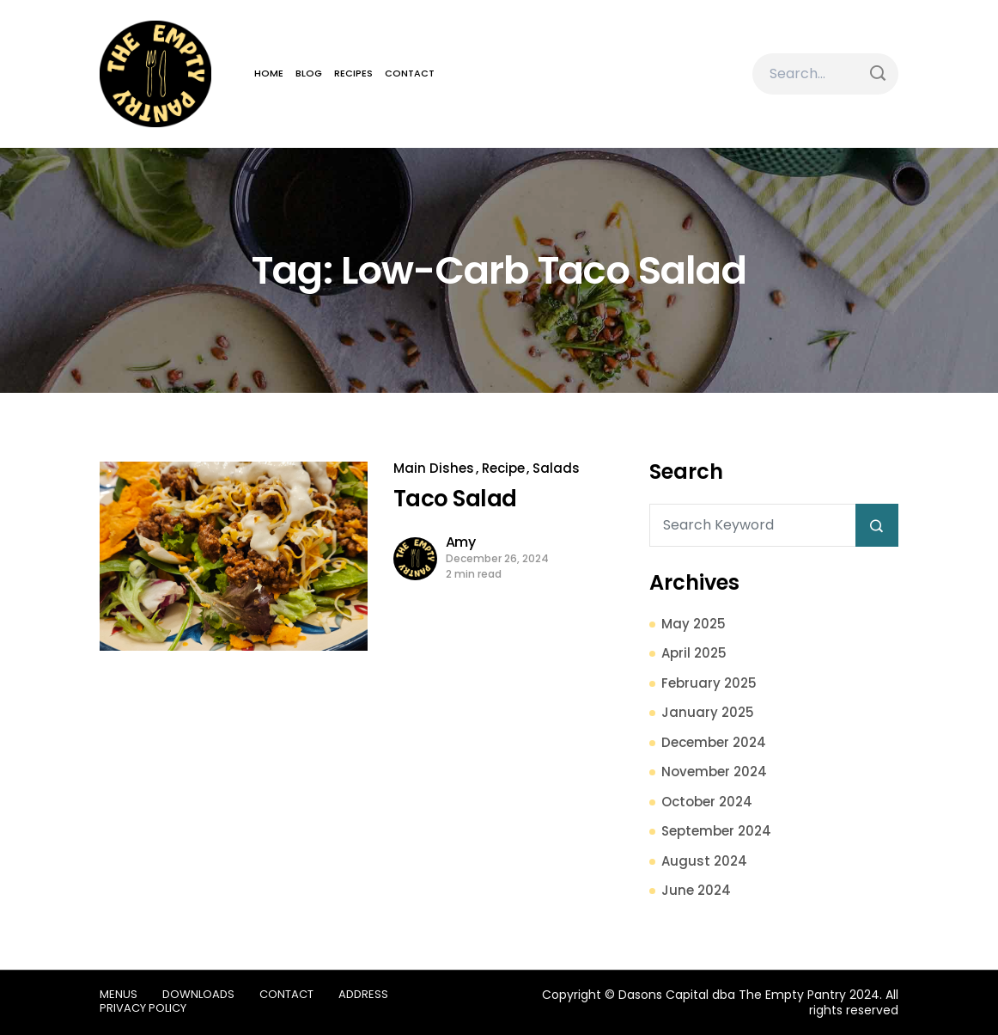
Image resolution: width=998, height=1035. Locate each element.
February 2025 (709, 683)
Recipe (503, 468)
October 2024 (706, 802)
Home (268, 73)
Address (363, 994)
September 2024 (716, 831)
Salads (556, 468)
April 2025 (694, 653)
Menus (118, 994)
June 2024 (696, 890)
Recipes (353, 73)
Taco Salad (455, 498)
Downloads (198, 994)
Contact (410, 73)
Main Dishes (433, 468)
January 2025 (707, 712)
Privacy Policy (143, 1008)
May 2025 (693, 624)
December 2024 (713, 742)
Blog (308, 73)
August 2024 (704, 861)
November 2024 (714, 771)
